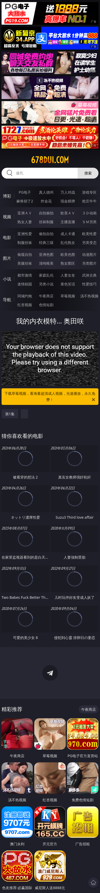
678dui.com (50, 160)
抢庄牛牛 (89, 201)
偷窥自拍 (24, 254)
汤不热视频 (89, 295)
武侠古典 (89, 275)
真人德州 (46, 192)
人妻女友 (68, 275)
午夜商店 (46, 295)
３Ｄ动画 (89, 212)
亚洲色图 (46, 254)
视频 (7, 217)
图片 (7, 258)
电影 (7, 237)
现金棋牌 (68, 201)
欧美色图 (68, 254)
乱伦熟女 (68, 242)
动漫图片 (89, 254)
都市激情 (24, 275)
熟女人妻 (24, 221)
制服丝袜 (24, 242)
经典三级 (46, 242)
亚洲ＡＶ (24, 212)
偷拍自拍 (46, 233)
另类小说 (46, 284)
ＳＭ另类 (89, 221)
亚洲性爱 (24, 233)
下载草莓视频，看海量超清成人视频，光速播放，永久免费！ (50, 397)
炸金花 (46, 201)
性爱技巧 (89, 284)
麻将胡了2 (24, 201)
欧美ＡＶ (68, 212)
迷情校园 (24, 284)
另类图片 (89, 263)
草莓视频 (68, 295)
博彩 (7, 196)
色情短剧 (46, 304)
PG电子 (25, 192)
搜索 (88, 173)
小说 (7, 279)
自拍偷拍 (46, 212)
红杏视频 (24, 304)
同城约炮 (24, 295)
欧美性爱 (89, 233)
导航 (7, 300)
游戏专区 (89, 192)
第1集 (10, 413)
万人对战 (68, 192)
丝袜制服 (46, 221)
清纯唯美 (46, 263)
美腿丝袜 (24, 263)
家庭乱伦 (46, 275)
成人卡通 (68, 233)
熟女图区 (68, 263)
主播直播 (68, 221)
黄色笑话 (68, 284)
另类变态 (89, 242)
